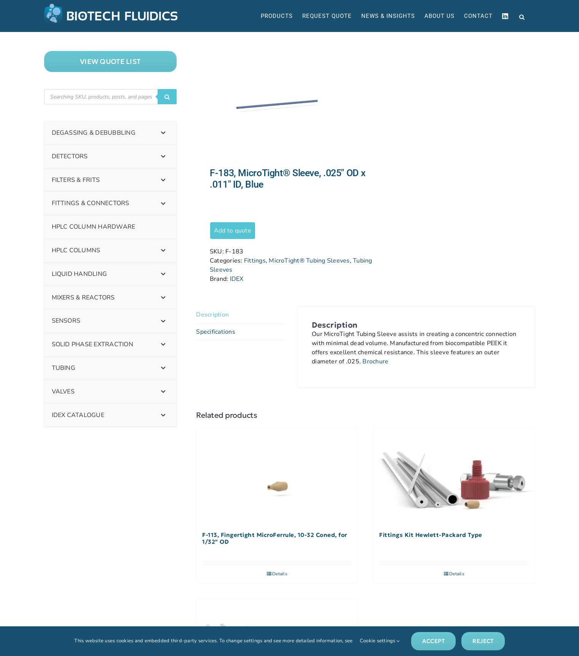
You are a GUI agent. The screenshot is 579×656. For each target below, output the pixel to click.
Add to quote (232, 230)
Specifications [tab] (215, 332)
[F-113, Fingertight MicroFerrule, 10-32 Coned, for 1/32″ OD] (276, 475)
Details (279, 574)
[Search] (167, 96)
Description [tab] (212, 314)
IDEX (237, 279)
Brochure (375, 361)
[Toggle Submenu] (163, 133)
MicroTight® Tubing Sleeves (309, 260)
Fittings (255, 260)
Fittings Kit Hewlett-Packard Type (430, 535)
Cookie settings (380, 640)
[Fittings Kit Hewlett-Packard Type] (453, 475)
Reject (482, 641)
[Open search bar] (522, 16)
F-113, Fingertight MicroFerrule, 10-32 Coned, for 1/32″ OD (274, 538)
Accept (433, 641)
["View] (110, 61)
